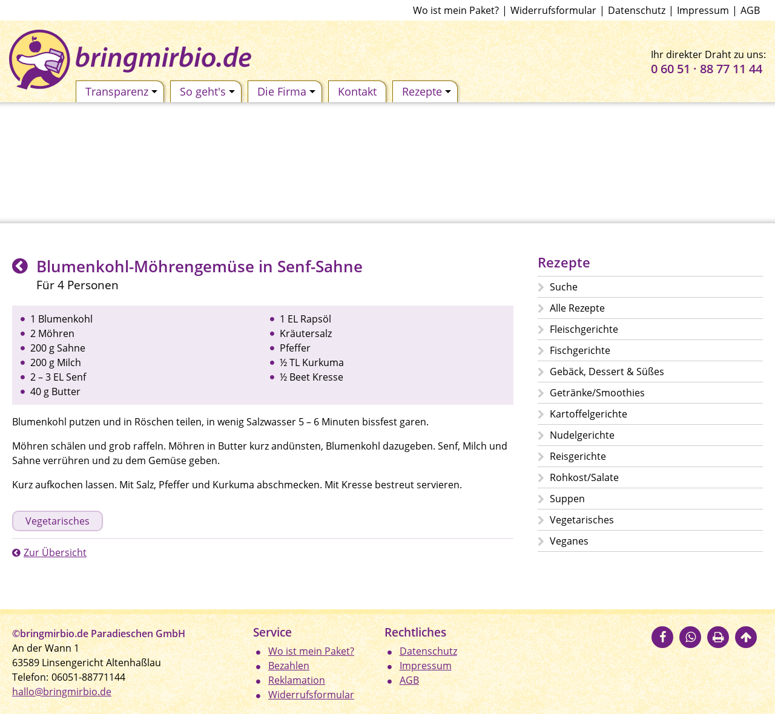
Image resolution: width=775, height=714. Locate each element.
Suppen (567, 498)
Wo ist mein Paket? (456, 10)
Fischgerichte (580, 350)
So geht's (207, 91)
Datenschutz (636, 10)
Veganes (569, 541)
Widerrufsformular (553, 10)
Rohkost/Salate (584, 477)
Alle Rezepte (577, 308)
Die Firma (286, 91)
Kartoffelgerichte (588, 414)
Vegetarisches (57, 521)
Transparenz (121, 91)
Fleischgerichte (584, 329)
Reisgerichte (578, 456)
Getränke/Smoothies (597, 392)
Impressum (703, 10)
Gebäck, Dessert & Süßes (607, 371)
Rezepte (426, 91)
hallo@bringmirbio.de (61, 691)
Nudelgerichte (582, 435)
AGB (750, 10)
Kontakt (357, 91)
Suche (564, 286)
